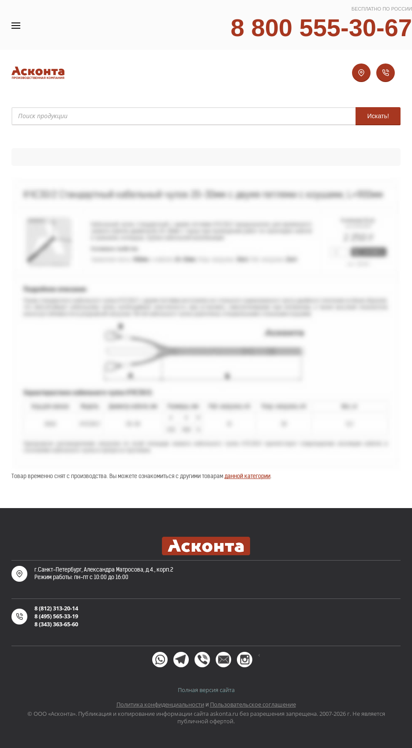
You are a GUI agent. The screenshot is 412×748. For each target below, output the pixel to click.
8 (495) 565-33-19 (56, 616)
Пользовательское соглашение (253, 704)
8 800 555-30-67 (321, 27)
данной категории (247, 476)
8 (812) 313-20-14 (56, 608)
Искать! (378, 116)
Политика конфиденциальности (160, 704)
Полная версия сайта (206, 690)
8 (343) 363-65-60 (56, 624)
